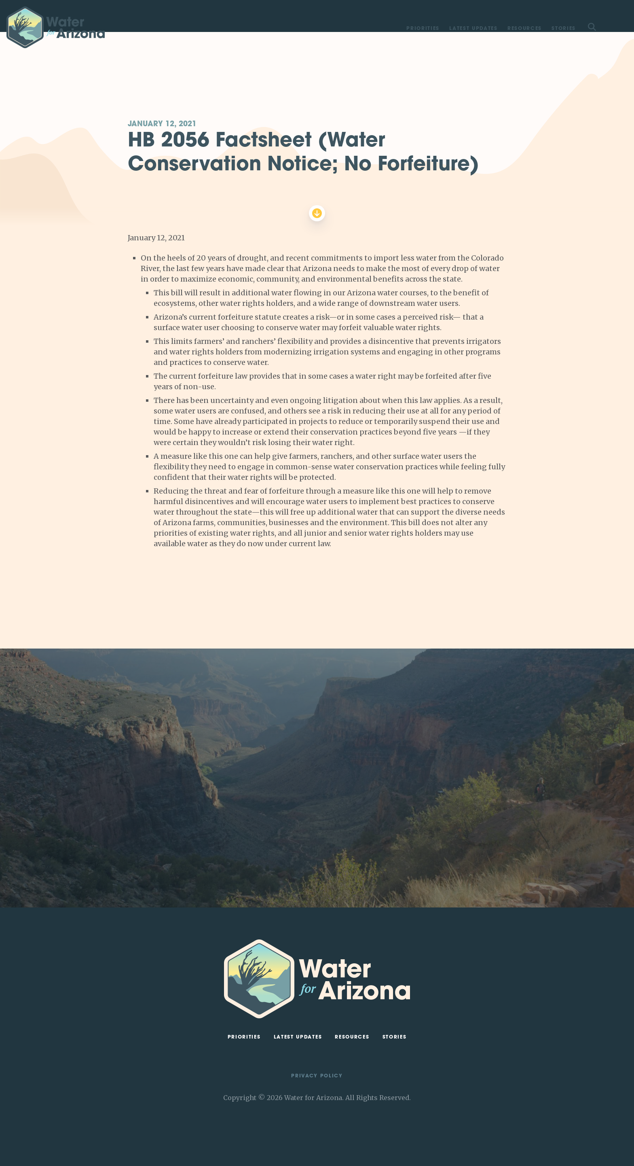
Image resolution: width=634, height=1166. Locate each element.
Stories (564, 28)
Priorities (423, 28)
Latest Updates (473, 28)
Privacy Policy (317, 1076)
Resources (524, 28)
